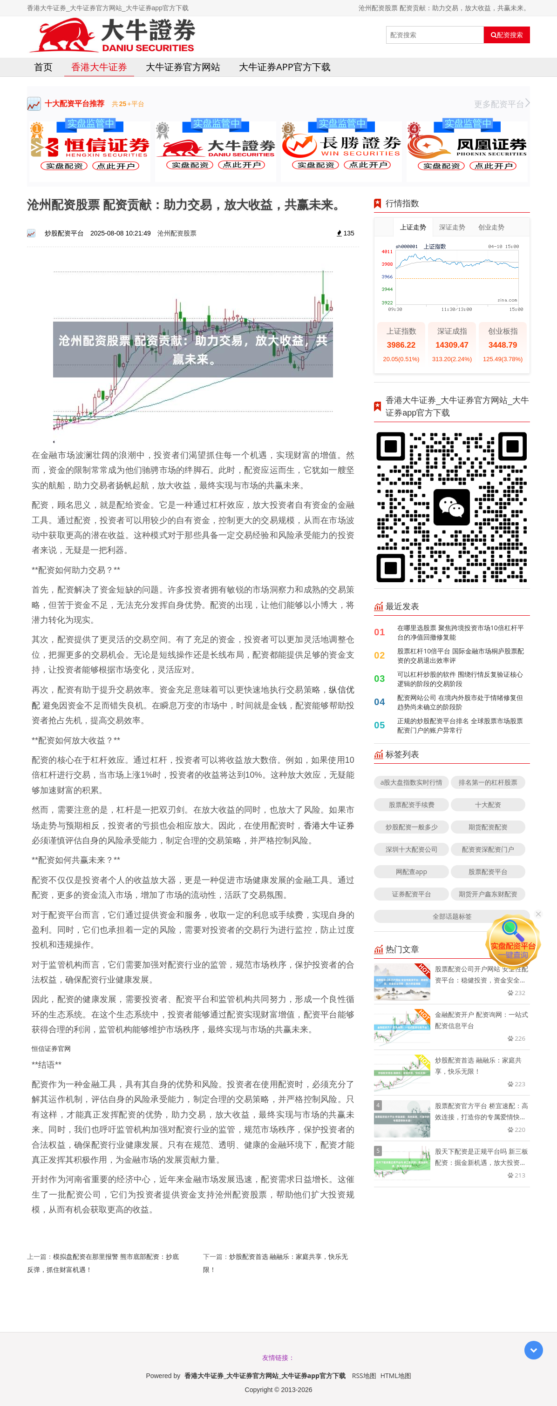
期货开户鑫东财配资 (488, 893)
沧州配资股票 (177, 233)
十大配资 (488, 804)
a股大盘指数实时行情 (411, 782)
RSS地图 (364, 1375)
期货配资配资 (488, 826)
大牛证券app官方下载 (285, 67)
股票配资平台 (488, 871)
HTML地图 (395, 1375)
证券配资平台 (411, 893)
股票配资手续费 (412, 804)
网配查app (411, 871)
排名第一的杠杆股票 (488, 782)
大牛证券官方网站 (183, 67)
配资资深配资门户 (488, 849)
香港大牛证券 (99, 67)
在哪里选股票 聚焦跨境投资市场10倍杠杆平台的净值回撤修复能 (460, 632)
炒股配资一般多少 (412, 826)
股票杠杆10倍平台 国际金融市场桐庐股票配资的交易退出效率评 (460, 655)
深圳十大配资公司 (412, 849)
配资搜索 (507, 35)
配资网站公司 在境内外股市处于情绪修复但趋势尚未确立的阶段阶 (460, 702)
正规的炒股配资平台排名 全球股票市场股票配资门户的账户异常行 (460, 725)
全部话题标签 (452, 916)
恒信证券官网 (51, 1048)
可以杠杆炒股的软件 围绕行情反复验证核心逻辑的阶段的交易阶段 (460, 679)
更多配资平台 (502, 103)
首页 (43, 67)
